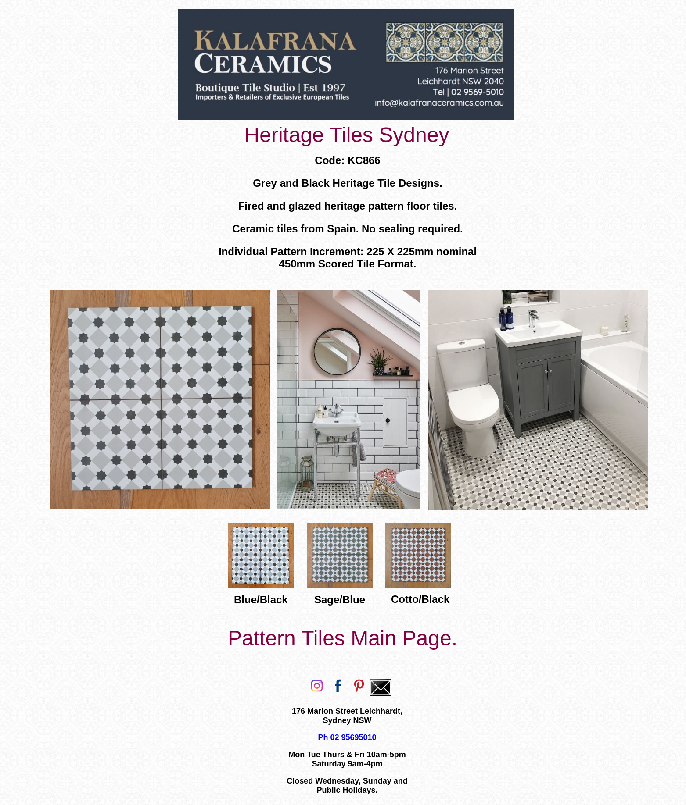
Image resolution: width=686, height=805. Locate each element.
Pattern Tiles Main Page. (342, 638)
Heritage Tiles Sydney (346, 134)
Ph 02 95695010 (347, 737)
